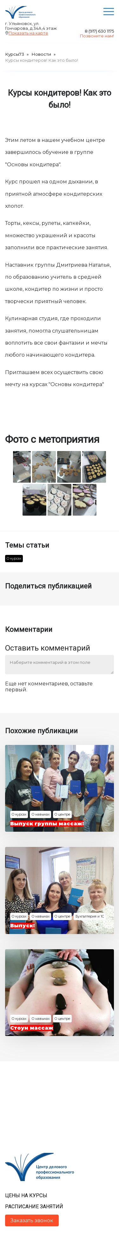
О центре (62, 814)
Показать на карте (28, 33)
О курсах (14, 558)
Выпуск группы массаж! (47, 824)
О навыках (41, 814)
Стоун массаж (31, 1028)
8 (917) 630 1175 (99, 31)
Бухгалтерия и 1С (90, 916)
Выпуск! (22, 926)
